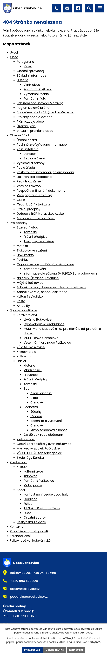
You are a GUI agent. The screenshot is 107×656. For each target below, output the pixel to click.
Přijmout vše (32, 650)
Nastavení (76, 650)
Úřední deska (27, 140)
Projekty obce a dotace (34, 117)
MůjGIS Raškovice (30, 283)
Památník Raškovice (39, 480)
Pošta (21, 301)
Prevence (31, 375)
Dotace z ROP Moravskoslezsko (40, 213)
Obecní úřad (19, 135)
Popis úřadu (26, 167)
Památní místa (35, 98)
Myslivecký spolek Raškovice (38, 448)
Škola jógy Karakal (30, 457)
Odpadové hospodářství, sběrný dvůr (45, 264)
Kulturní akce (33, 471)
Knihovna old (26, 352)
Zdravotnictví (27, 315)
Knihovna (24, 356)
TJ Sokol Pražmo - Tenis (42, 508)
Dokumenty (25, 255)
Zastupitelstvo (27, 149)
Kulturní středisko (30, 296)
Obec (14, 57)
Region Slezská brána (33, 108)
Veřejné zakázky (29, 186)
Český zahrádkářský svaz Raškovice (44, 444)
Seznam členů (34, 158)
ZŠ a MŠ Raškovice (31, 347)
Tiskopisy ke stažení (39, 241)
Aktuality (23, 306)
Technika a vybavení (46, 421)
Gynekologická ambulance (44, 324)
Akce (34, 398)
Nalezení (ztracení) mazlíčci (38, 278)
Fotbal (28, 504)
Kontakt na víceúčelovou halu (46, 494)
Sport (21, 490)
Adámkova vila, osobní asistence (42, 292)
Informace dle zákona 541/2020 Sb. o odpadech (60, 273)
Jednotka (31, 407)
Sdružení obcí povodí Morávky (40, 103)
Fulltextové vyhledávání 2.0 (30, 540)
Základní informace (31, 75)
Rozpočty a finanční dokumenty (41, 190)
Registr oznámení (30, 181)
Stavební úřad (27, 227)
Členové (36, 402)
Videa (28, 66)
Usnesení (30, 154)
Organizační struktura (33, 204)
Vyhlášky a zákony (30, 163)
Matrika (22, 246)
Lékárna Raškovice (37, 319)
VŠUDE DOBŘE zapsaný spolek (39, 453)
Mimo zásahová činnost (48, 430)
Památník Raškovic (38, 89)
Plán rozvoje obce (30, 121)
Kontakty (30, 232)
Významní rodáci (36, 94)
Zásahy (36, 411)
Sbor (27, 388)
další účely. (86, 633)
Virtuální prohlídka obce (35, 131)
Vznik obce (32, 85)
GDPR (21, 200)
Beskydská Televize (31, 522)
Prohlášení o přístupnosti (29, 531)
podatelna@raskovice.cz (29, 596)
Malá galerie (33, 485)
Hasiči (21, 361)
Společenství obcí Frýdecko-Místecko (45, 112)
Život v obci (18, 462)
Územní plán (26, 126)
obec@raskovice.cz (25, 589)
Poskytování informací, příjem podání (45, 172)
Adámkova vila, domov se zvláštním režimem (51, 287)
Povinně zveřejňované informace (42, 144)
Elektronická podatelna (34, 177)
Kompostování (35, 269)
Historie (22, 80)
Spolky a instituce (23, 310)
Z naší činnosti (41, 393)
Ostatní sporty (35, 517)
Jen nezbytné (55, 650)
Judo (27, 513)
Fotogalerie (25, 62)
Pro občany (18, 223)
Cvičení (36, 416)
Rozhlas (23, 259)
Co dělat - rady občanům (43, 434)
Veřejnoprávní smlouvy (34, 195)
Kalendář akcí (20, 536)
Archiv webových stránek (36, 218)
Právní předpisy (28, 209)
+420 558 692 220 (24, 581)
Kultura (22, 467)
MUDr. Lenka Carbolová (41, 338)
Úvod (14, 52)
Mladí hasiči (33, 370)
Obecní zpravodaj (30, 71)
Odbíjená (30, 499)
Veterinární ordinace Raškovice (47, 342)
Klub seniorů (26, 439)
